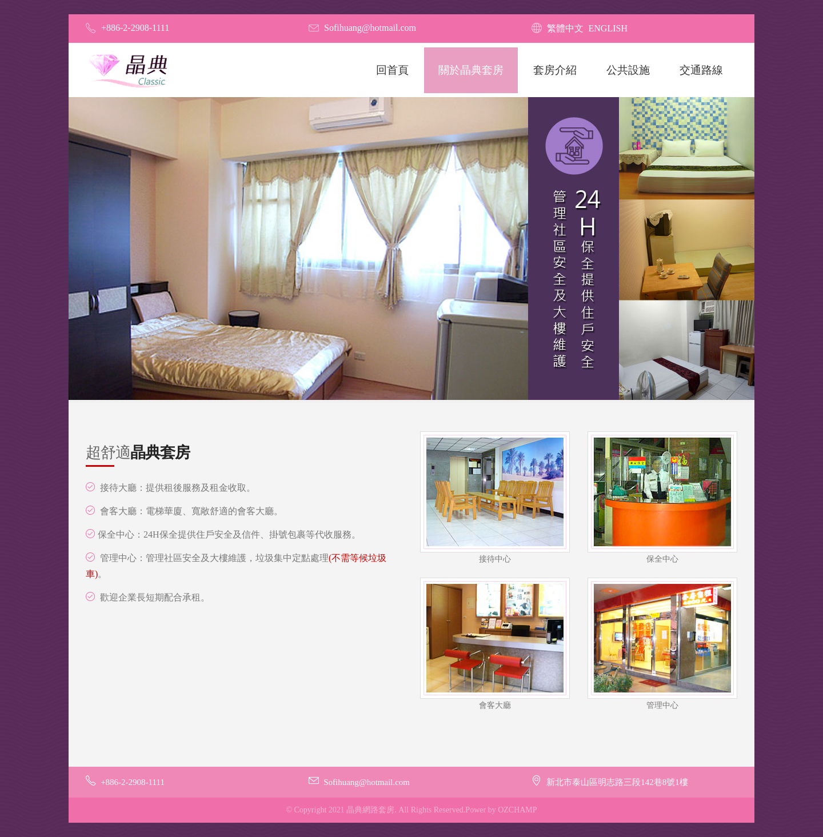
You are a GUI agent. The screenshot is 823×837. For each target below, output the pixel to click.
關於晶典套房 (471, 70)
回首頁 (392, 70)
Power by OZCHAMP (501, 810)
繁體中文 (565, 28)
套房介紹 (555, 70)
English (608, 28)
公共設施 (628, 70)
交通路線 (701, 70)
